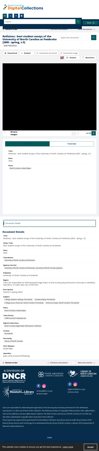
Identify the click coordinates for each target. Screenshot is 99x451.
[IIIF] (62, 57)
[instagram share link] (44, 386)
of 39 (88, 133)
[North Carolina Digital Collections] (23, 6)
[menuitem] (49, 437)
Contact (49, 437)
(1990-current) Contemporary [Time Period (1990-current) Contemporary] (15, 318)
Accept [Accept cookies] (90, 447)
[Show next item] (93, 133)
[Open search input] (5, 16)
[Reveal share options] (10, 16)
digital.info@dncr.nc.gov (76, 389)
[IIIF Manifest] (88, 57)
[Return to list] (15, 29)
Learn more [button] (68, 447)
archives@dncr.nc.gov (44, 391)
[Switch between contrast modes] (22, 16)
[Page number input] (81, 133)
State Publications (10, 46)
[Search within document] (93, 37)
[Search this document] (75, 37)
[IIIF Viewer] (72, 57)
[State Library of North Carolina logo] (82, 373)
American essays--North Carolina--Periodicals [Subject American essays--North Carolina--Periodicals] (62, 303)
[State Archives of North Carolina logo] (50, 374)
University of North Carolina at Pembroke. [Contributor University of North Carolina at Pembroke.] (20, 260)
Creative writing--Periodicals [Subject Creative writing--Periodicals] (45, 299)
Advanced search (10, 26)
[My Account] (16, 16)
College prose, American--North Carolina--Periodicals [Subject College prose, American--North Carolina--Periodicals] (24, 303)
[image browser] (12, 133)
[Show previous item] (74, 133)
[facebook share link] (38, 386)
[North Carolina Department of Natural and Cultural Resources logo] (14, 376)
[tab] (27, 143)
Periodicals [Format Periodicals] (9, 333)
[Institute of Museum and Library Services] (18, 392)
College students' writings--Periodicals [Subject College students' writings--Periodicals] (18, 299)
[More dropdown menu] (90, 23)
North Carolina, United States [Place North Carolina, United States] (20, 168)
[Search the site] (39, 21)
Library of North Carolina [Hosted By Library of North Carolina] (14, 341)
